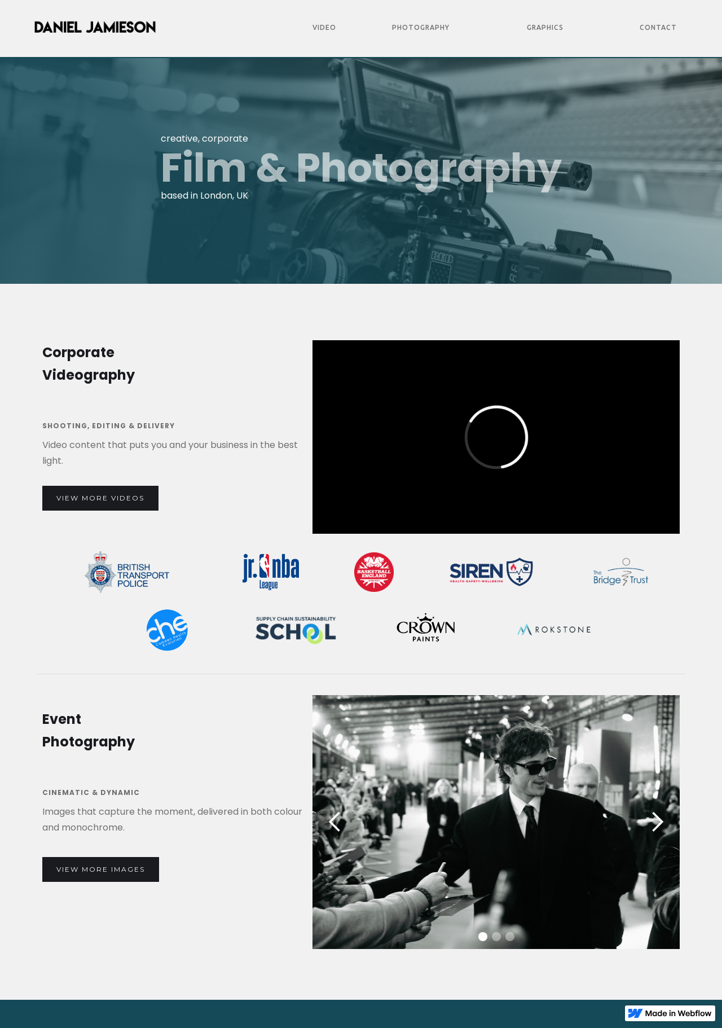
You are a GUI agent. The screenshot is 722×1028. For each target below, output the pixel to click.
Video (324, 27)
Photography (421, 27)
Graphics (545, 27)
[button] (335, 822)
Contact (658, 27)
